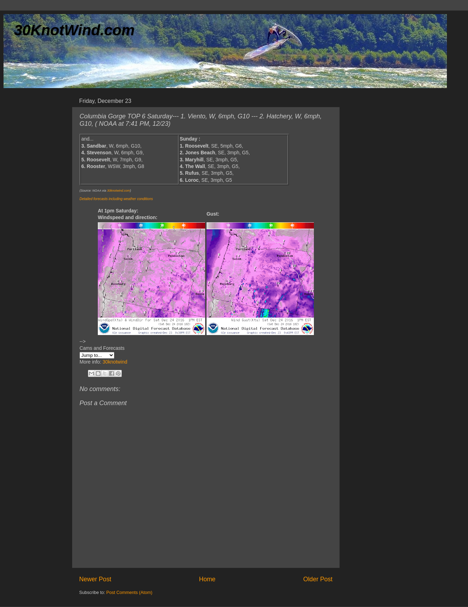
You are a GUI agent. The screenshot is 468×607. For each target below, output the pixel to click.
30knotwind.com (118, 190)
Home (207, 579)
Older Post (318, 579)
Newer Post (95, 579)
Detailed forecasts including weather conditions (116, 199)
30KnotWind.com (74, 30)
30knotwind (114, 362)
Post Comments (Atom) (129, 592)
